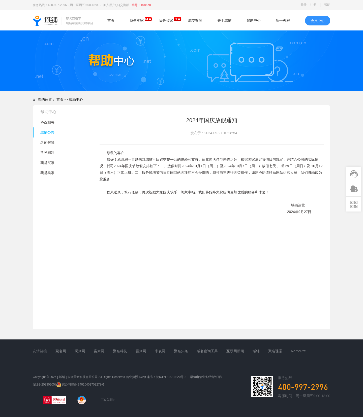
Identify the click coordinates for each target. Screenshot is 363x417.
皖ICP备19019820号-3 (171, 377)
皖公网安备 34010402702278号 (80, 384)
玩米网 (80, 351)
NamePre (298, 351)
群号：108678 (141, 5)
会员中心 (318, 21)
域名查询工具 (207, 351)
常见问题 (47, 153)
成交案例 (195, 20)
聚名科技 (120, 351)
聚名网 (60, 351)
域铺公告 (47, 132)
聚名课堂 (275, 351)
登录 (303, 5)
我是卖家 (137, 20)
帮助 (327, 5)
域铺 (256, 351)
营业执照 (132, 377)
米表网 (160, 351)
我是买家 (166, 20)
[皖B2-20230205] (44, 384)
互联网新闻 (235, 351)
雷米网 (141, 351)
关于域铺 (224, 20)
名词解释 (47, 143)
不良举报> (106, 400)
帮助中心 (254, 20)
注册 (313, 5)
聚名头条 (181, 351)
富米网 (99, 351)
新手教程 (283, 20)
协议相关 (47, 122)
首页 (110, 20)
